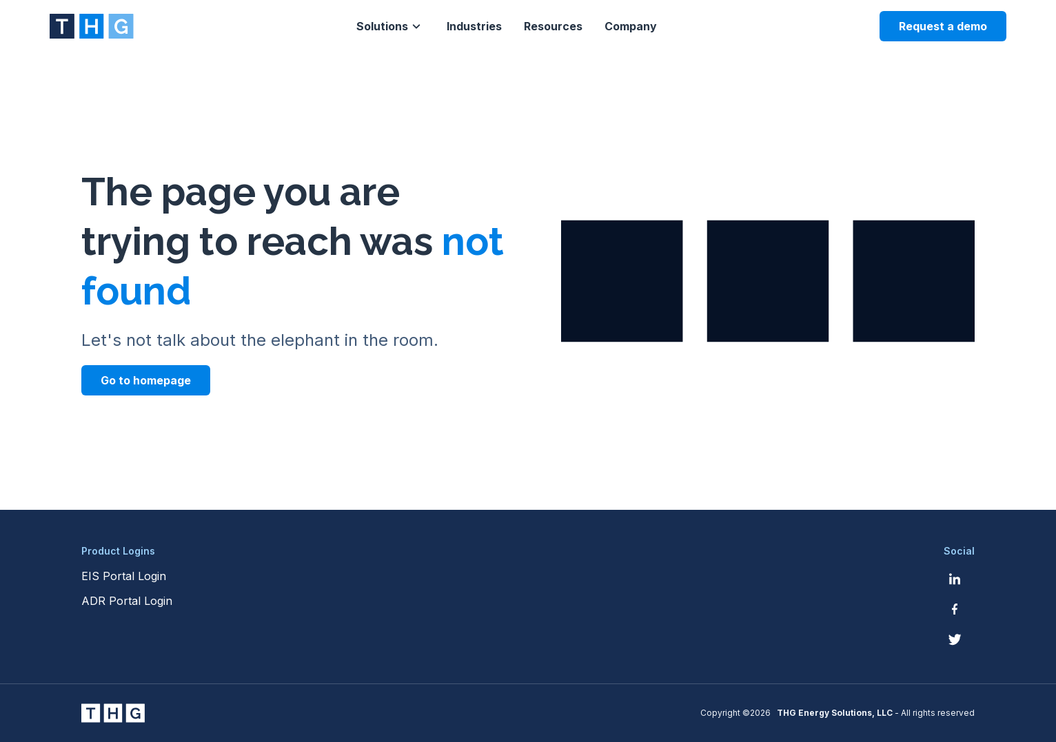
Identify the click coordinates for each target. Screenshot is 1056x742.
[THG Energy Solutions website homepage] (92, 26)
